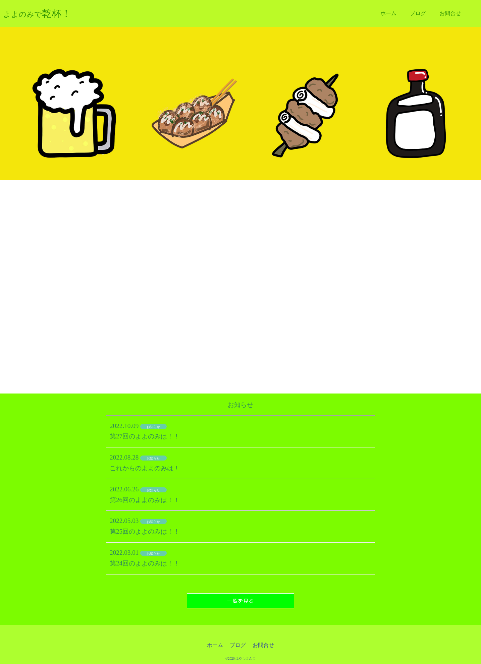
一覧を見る (240, 601)
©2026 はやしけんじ (240, 658)
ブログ (418, 13)
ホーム (388, 13)
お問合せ (450, 13)
